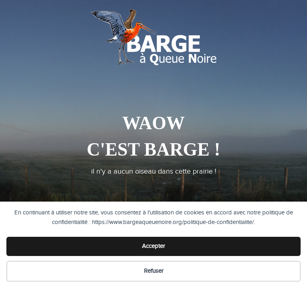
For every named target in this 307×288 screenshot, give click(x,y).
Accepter (153, 246)
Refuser (153, 271)
